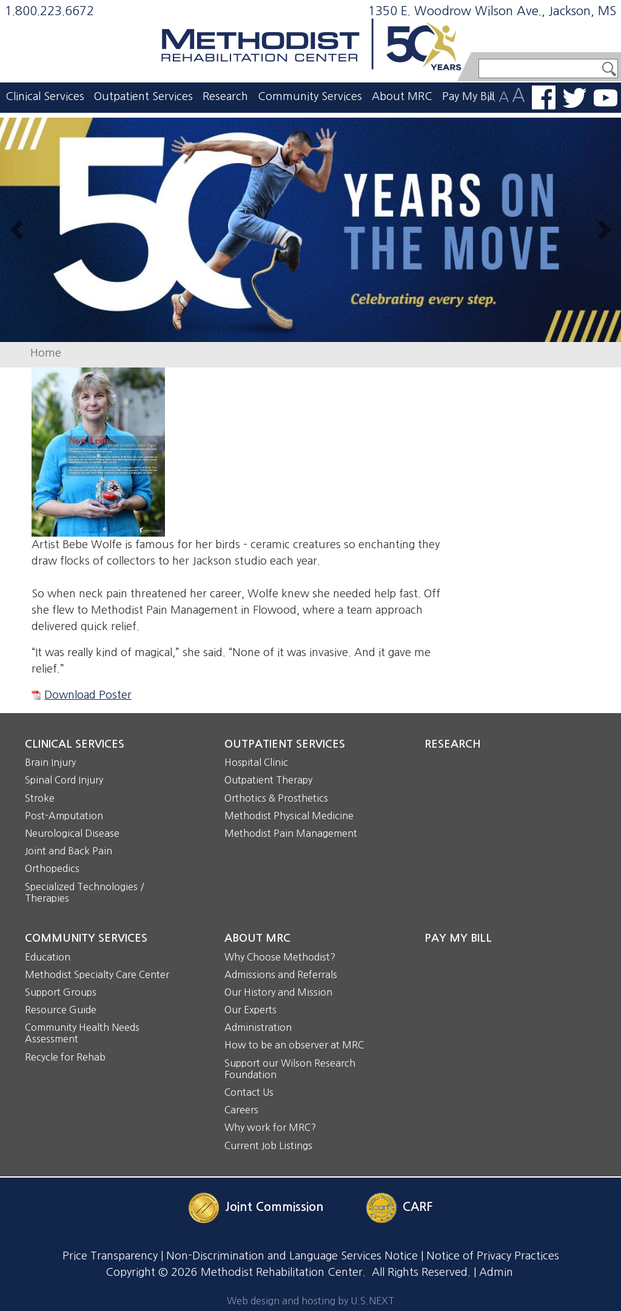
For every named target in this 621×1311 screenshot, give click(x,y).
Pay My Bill (468, 96)
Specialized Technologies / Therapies (84, 892)
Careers (241, 1110)
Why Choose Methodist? (279, 957)
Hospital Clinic (256, 762)
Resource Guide (60, 1009)
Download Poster (88, 694)
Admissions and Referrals (280, 974)
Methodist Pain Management (290, 833)
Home (45, 352)
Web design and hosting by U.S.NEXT (310, 1301)
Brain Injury (50, 762)
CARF (417, 1207)
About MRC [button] (402, 96)
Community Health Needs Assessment (82, 1033)
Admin (496, 1272)
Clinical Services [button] (44, 96)
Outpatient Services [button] (143, 96)
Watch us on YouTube (605, 98)
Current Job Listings (268, 1145)
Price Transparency (110, 1255)
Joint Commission (274, 1207)
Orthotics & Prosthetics (276, 798)
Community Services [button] (310, 96)
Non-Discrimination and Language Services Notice (292, 1255)
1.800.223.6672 (49, 11)
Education (47, 957)
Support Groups (60, 992)
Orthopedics (52, 868)
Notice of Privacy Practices (492, 1255)
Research (225, 96)
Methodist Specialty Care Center (97, 974)
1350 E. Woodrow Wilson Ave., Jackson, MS (492, 11)
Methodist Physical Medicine (289, 815)
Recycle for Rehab (65, 1057)
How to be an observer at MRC (294, 1045)
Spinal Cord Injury (64, 780)
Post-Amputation (64, 815)
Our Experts (250, 1009)
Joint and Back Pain (68, 851)
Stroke (40, 798)
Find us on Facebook (543, 97)
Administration (258, 1027)
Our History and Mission (278, 992)
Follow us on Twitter (574, 98)
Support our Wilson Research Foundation (289, 1068)
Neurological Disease (72, 833)
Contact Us (249, 1092)
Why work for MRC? (270, 1127)
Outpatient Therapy (268, 780)
